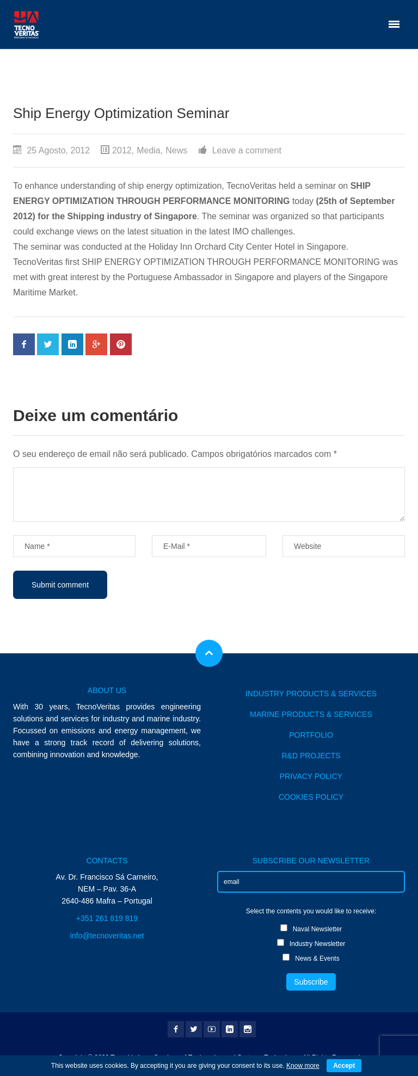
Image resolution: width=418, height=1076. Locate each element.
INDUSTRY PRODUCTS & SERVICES (311, 693)
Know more (302, 1065)
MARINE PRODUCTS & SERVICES (311, 714)
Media (149, 150)
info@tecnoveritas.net (107, 935)
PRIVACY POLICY (311, 776)
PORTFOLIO (311, 735)
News (176, 150)
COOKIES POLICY (311, 797)
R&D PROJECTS (310, 755)
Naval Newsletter (311, 928)
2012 (122, 150)
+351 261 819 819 (107, 918)
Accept (344, 1065)
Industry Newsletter (311, 943)
